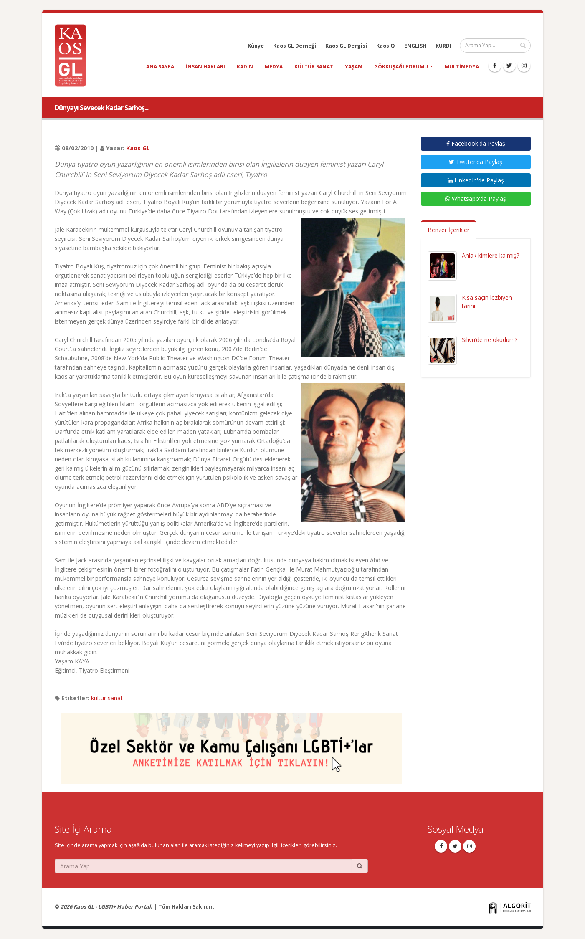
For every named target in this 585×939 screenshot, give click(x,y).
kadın (245, 66)
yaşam (353, 66)
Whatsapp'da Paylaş (475, 198)
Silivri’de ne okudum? (489, 340)
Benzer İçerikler (448, 230)
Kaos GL (138, 148)
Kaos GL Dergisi (346, 45)
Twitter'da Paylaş (475, 162)
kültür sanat (313, 66)
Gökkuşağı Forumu (401, 66)
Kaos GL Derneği (294, 45)
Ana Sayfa (160, 66)
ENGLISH (415, 45)
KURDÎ (443, 45)
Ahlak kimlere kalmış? (490, 255)
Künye (256, 45)
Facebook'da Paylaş (475, 143)
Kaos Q (385, 45)
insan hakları (205, 66)
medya (274, 66)
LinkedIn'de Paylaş (476, 180)
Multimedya (462, 66)
